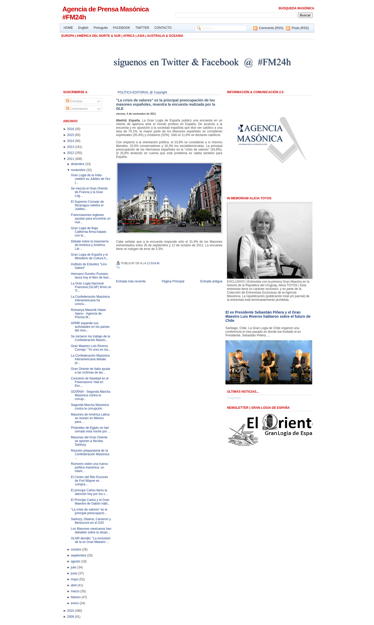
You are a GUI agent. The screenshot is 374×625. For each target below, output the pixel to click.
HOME (68, 28)
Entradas (74, 101)
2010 (71, 611)
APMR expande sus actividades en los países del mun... (90, 326)
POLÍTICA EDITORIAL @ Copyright (142, 92)
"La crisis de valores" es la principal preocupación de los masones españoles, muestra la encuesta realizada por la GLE (165, 104)
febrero (76, 597)
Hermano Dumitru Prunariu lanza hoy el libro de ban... (91, 275)
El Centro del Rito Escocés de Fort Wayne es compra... (89, 480)
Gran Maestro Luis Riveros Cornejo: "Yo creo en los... (91, 347)
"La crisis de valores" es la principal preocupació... (89, 511)
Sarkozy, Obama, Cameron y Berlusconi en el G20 (91, 521)
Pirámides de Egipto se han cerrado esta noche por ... (90, 429)
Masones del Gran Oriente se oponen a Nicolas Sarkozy (89, 441)
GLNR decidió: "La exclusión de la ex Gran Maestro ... (90, 540)
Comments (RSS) (271, 28)
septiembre (79, 555)
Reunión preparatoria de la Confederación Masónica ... (90, 454)
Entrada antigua (211, 281)
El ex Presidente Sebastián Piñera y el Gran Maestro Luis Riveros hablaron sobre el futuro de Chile (267, 316)
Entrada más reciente (131, 281)
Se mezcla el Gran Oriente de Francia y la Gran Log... (89, 192)
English (83, 28)
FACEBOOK (121, 28)
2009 (71, 617)
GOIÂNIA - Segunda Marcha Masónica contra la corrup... (90, 395)
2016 (71, 129)
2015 (71, 135)
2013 (71, 147)
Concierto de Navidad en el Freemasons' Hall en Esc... (90, 382)
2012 (71, 153)
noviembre (78, 170)
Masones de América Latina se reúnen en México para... (90, 418)
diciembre (78, 164)
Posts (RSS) (300, 28)
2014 (71, 141)
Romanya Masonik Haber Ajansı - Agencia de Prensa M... (88, 313)
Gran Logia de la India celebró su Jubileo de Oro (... (90, 178)
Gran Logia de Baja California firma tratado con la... (88, 231)
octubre (76, 549)
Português (101, 28)
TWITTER (142, 28)
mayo (75, 579)
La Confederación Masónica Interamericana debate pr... (90, 359)
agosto (76, 561)
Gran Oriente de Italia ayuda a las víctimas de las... (90, 370)
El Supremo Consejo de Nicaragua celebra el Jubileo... (87, 205)
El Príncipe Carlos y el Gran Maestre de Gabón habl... (90, 501)
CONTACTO (162, 28)
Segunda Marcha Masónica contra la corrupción (90, 406)
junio (74, 573)
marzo (76, 591)
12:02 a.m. (153, 263)
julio (74, 567)
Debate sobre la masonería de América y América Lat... (90, 245)
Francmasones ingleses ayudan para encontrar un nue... (90, 218)
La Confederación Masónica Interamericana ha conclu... (90, 300)
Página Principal (173, 281)
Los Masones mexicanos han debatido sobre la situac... (91, 530)
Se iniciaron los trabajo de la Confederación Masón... (90, 338)
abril (74, 585)
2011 (71, 159)
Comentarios (77, 109)
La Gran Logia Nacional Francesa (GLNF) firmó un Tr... (91, 287)
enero (75, 603)
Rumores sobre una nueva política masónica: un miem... (89, 467)
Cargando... (235, 398)
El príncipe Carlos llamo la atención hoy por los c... (89, 492)
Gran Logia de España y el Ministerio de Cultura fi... (89, 256)
